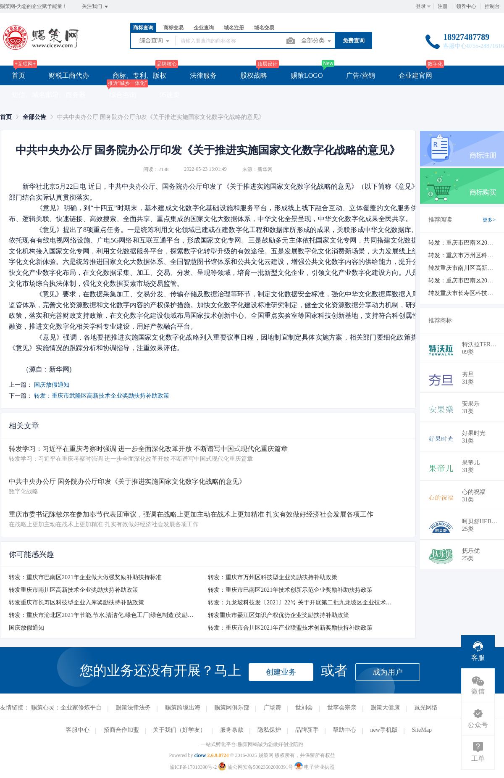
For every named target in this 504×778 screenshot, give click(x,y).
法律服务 (203, 75)
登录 (421, 6)
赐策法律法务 (133, 707)
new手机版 (384, 730)
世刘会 (304, 707)
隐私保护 (269, 730)
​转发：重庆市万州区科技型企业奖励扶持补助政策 (272, 577)
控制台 (492, 6)
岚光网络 (426, 707)
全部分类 (316, 41)
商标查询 (143, 28)
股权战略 (253, 75)
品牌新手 (307, 730)
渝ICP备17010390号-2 (193, 767)
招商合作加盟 (121, 730)
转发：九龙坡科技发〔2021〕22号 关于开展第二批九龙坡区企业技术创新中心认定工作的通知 (329, 602)
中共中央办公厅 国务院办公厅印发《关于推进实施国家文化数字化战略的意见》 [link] (161, 117)
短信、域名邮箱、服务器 (49, 94)
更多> (489, 220)
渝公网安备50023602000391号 (256, 767)
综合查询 (155, 41)
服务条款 (232, 730)
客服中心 (77, 730)
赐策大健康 (385, 707)
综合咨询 (122, 94)
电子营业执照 (314, 767)
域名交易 (264, 28)
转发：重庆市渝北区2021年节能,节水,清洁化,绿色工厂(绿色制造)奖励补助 (104, 615)
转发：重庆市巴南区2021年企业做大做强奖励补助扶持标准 (85, 577)
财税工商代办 (69, 75)
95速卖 (170, 94)
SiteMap (421, 730)
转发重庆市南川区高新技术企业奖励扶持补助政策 (73, 590)
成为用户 (388, 672)
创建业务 (281, 672)
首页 (18, 75)
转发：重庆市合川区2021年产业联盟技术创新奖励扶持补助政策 (290, 628)
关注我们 (95, 6)
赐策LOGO (307, 75)
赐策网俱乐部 (231, 707)
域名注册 (234, 28)
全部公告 (34, 117)
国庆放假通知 (51, 385)
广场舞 (272, 707)
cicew (200, 755)
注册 (443, 6)
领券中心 (466, 6)
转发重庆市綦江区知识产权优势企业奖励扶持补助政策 (278, 615)
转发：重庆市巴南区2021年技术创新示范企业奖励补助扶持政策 (290, 590)
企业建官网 (415, 75)
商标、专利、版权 (139, 75)
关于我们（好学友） (179, 730)
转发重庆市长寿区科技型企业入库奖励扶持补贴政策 (76, 602)
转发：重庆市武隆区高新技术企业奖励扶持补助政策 (101, 396)
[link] (6, 117)
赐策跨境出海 (182, 707)
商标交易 (173, 28)
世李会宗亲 (342, 707)
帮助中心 (344, 730)
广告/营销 (360, 75)
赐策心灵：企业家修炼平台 (66, 707)
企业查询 (204, 28)
